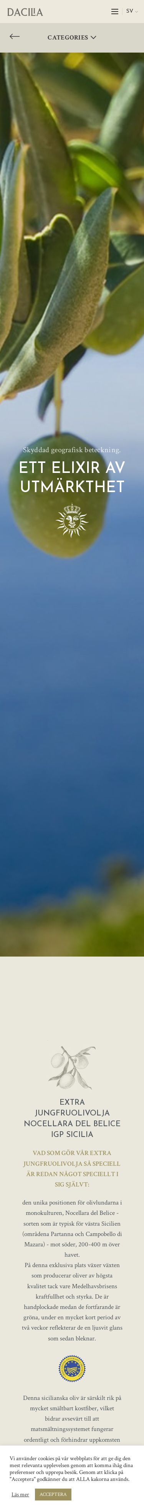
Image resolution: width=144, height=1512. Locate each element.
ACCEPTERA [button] (53, 1494)
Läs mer (20, 1494)
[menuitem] (132, 11)
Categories (68, 37)
